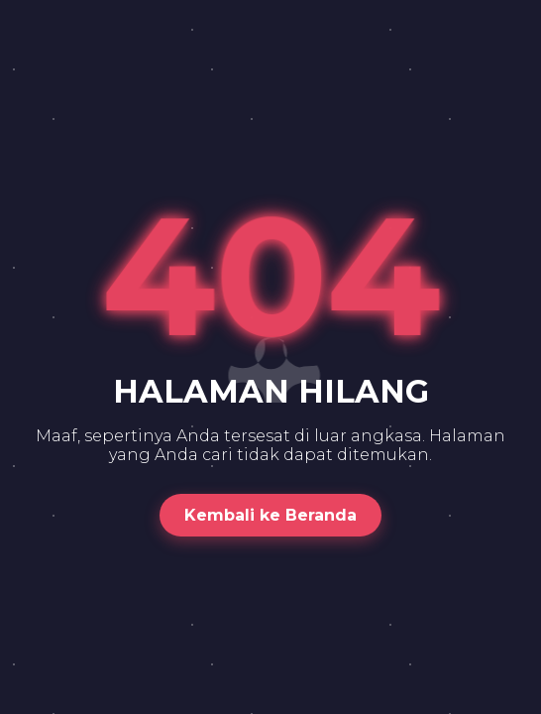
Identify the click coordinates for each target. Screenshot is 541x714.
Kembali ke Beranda (270, 515)
